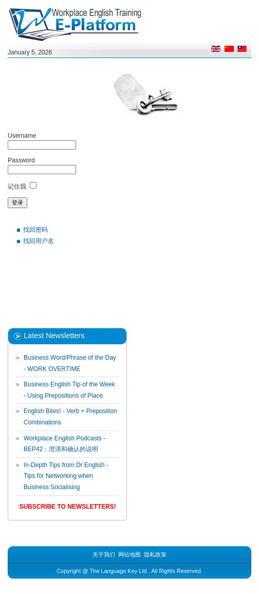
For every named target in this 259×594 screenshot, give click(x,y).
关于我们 (103, 554)
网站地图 (129, 554)
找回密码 (35, 229)
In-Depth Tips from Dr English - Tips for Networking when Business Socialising (66, 476)
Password (21, 160)
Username (22, 135)
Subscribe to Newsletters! (67, 506)
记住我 (17, 186)
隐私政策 (155, 554)
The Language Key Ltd (117, 571)
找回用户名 (38, 241)
